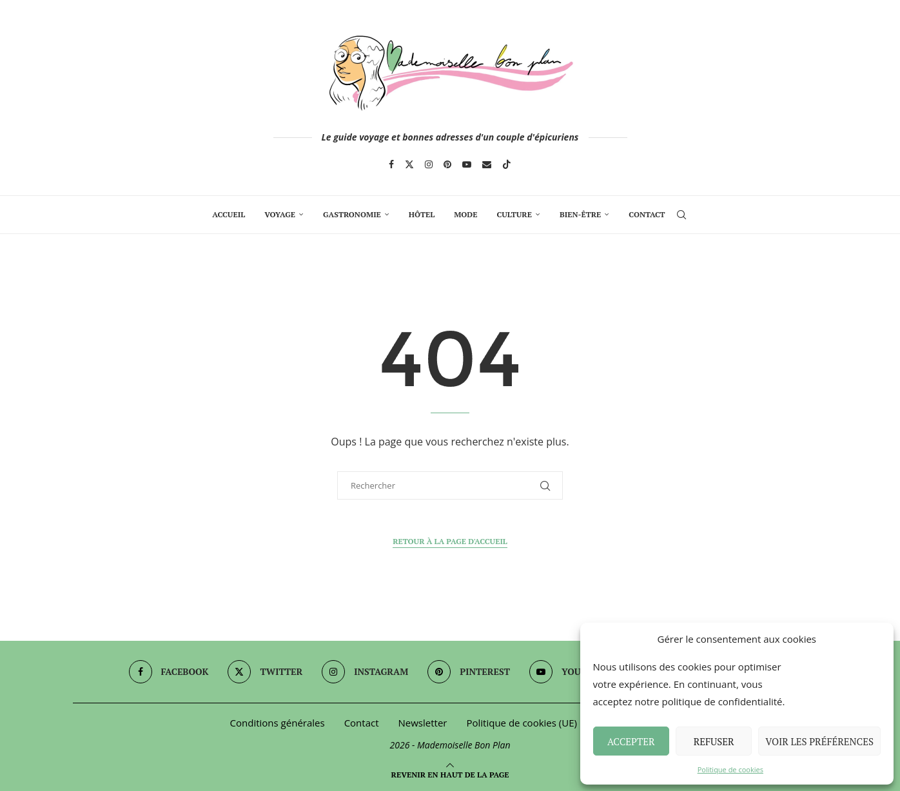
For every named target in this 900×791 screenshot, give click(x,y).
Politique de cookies (730, 769)
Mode (465, 214)
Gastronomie (352, 214)
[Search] (681, 214)
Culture (513, 214)
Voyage (279, 214)
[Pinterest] (447, 164)
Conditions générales (277, 722)
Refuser (714, 741)
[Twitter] (409, 164)
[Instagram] (429, 164)
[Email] (486, 164)
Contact (647, 214)
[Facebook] (391, 164)
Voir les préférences (819, 741)
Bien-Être (580, 214)
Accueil (228, 214)
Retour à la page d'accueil (450, 541)
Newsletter (422, 722)
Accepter (631, 741)
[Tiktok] (506, 164)
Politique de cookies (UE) (521, 722)
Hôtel (422, 214)
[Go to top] (450, 773)
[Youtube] (466, 164)
